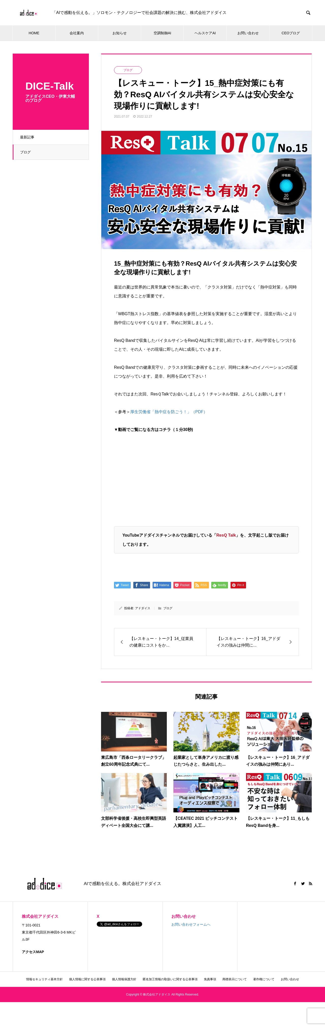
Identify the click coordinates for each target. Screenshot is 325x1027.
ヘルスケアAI (205, 33)
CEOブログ (291, 33)
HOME (34, 33)
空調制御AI (162, 33)
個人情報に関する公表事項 (87, 979)
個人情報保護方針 (124, 979)
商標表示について (234, 979)
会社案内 (77, 33)
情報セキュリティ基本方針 (44, 979)
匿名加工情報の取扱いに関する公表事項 (170, 979)
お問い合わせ (248, 33)
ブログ (26, 152)
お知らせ (119, 33)
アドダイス (142, 608)
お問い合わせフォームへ (190, 924)
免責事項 (210, 979)
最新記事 (28, 137)
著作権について (263, 979)
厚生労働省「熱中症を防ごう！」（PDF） (168, 412)
